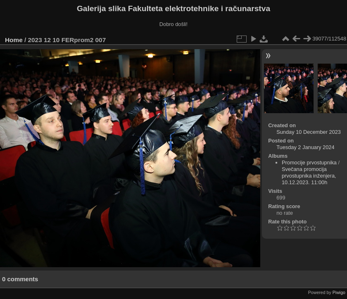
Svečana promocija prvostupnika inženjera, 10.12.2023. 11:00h (309, 175)
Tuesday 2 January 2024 (305, 147)
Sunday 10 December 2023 (308, 132)
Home (14, 39)
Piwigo (339, 292)
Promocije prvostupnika (309, 162)
